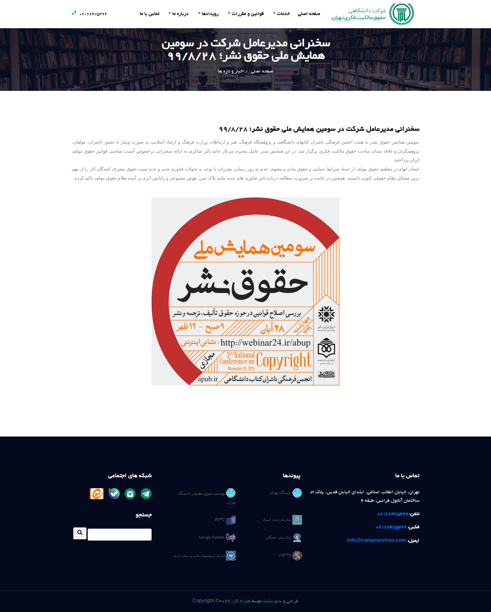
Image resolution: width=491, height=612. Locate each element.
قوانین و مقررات (247, 14)
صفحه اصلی (309, 14)
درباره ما (180, 14)
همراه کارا (241, 601)
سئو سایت (272, 601)
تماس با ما (149, 14)
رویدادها (209, 14)
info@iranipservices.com (376, 540)
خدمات (283, 14)
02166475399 (89, 14)
